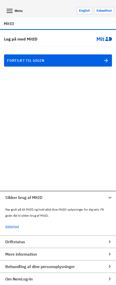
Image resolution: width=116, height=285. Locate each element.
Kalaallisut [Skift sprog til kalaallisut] (104, 10)
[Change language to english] (84, 10)
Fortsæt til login (58, 60)
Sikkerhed (12, 226)
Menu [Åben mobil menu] (14, 11)
